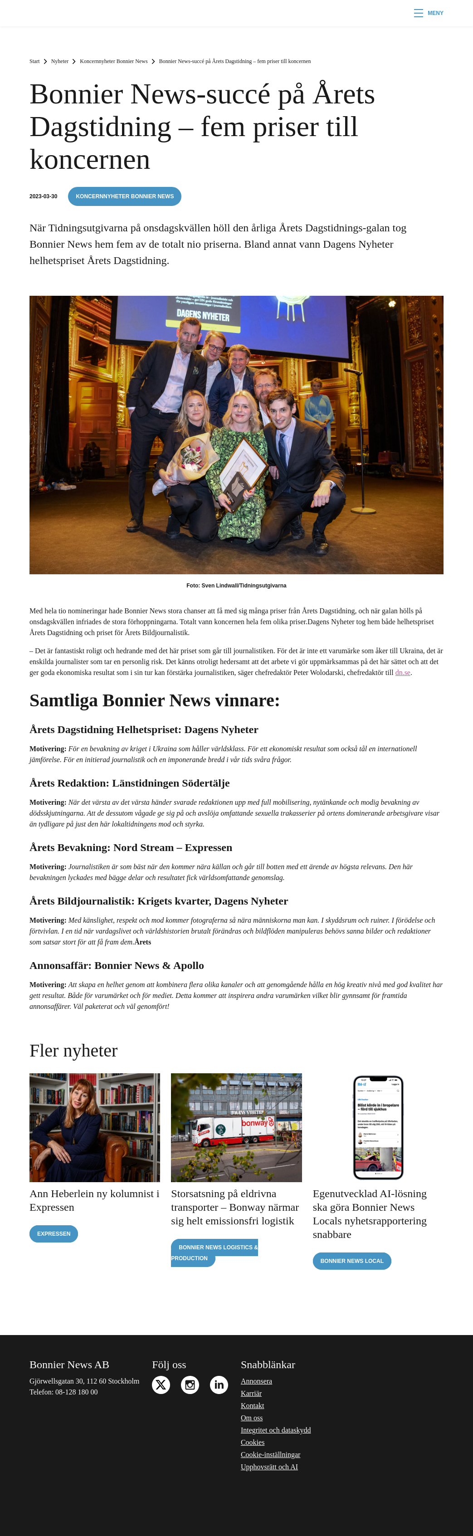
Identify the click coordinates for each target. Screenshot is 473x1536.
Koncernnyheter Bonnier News (113, 61)
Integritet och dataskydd (276, 1430)
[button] (429, 13)
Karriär (251, 1393)
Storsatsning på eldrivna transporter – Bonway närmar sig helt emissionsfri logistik (235, 1207)
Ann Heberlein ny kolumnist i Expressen (94, 1200)
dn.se (402, 672)
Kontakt (252, 1405)
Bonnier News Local (352, 1261)
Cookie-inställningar (271, 1454)
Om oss (252, 1418)
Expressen (53, 1234)
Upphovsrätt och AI (269, 1467)
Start (34, 61)
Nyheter (60, 61)
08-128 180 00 (76, 1392)
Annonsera (256, 1381)
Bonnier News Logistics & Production (214, 1253)
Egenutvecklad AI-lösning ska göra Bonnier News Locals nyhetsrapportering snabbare (370, 1214)
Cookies (252, 1442)
